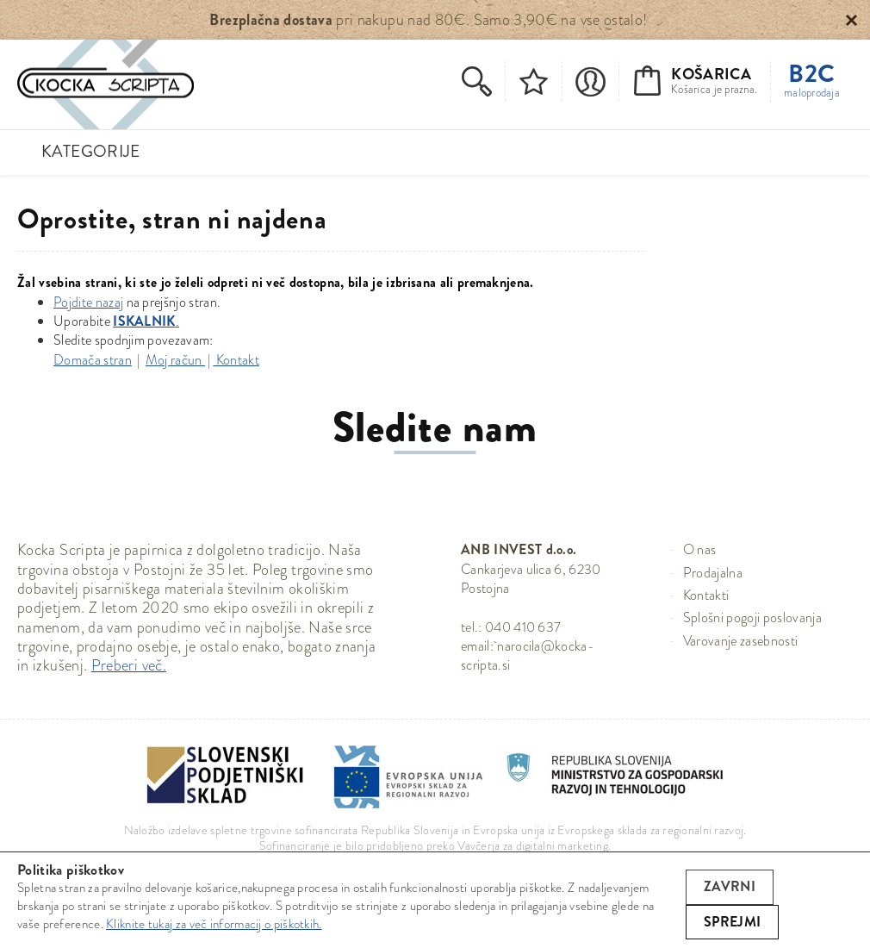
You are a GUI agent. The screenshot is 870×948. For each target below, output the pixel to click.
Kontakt (236, 360)
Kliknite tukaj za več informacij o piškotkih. (214, 923)
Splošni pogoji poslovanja (752, 617)
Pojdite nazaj (88, 302)
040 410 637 (523, 627)
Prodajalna (713, 573)
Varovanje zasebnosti (740, 641)
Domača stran (92, 360)
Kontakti (706, 595)
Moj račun (175, 360)
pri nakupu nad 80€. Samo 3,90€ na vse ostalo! (428, 20)
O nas (700, 549)
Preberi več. (128, 665)
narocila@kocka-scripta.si (527, 655)
